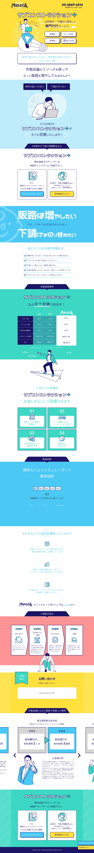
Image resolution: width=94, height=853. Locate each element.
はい (32, 505)
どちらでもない (60, 505)
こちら (66, 604)
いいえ (45, 505)
